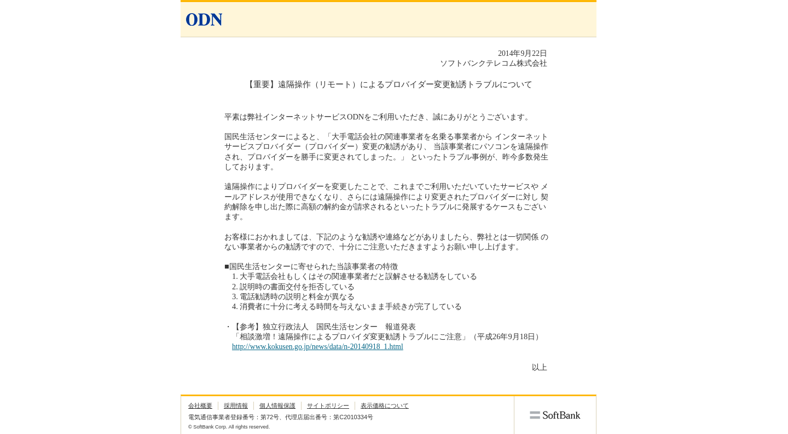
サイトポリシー (328, 405)
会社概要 (200, 405)
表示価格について (385, 405)
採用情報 (236, 405)
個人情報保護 (277, 405)
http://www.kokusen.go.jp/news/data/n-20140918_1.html (317, 346)
